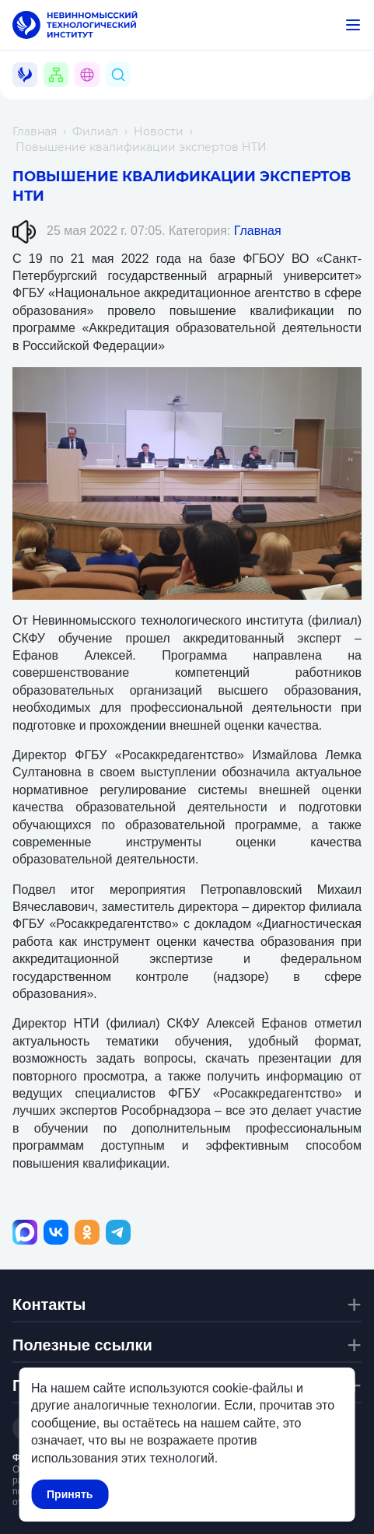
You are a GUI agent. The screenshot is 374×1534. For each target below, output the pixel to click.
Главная (34, 131)
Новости (159, 131)
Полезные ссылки (82, 1345)
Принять (70, 1494)
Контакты (49, 1304)
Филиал (95, 131)
